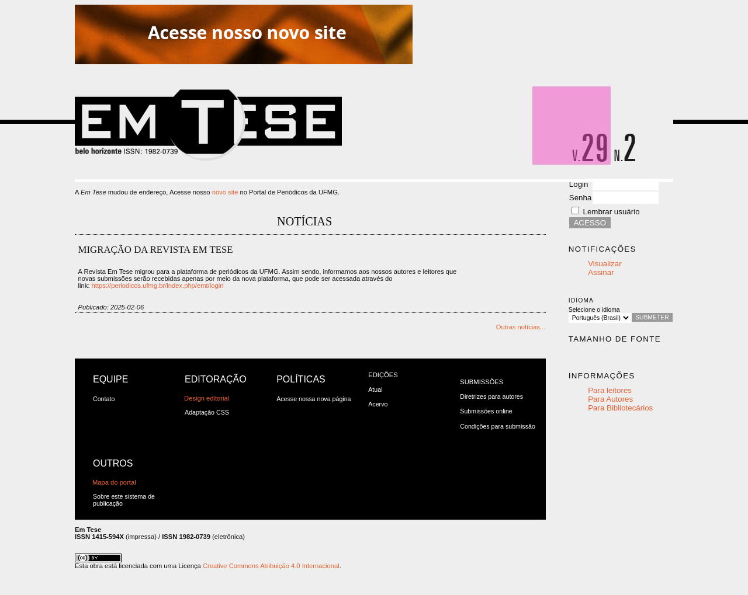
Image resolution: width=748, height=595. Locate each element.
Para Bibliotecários (620, 407)
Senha (580, 197)
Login (578, 184)
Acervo (377, 404)
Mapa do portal (114, 482)
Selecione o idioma (594, 310)
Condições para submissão (497, 426)
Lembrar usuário (611, 211)
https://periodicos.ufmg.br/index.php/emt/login (158, 285)
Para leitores (610, 390)
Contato (104, 398)
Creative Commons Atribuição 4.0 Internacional (271, 565)
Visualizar (605, 263)
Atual (375, 389)
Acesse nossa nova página (313, 398)
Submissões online (486, 411)
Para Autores (610, 399)
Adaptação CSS (207, 412)
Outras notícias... (521, 326)
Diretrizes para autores (491, 396)
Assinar (601, 272)
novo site (225, 192)
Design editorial (206, 398)
